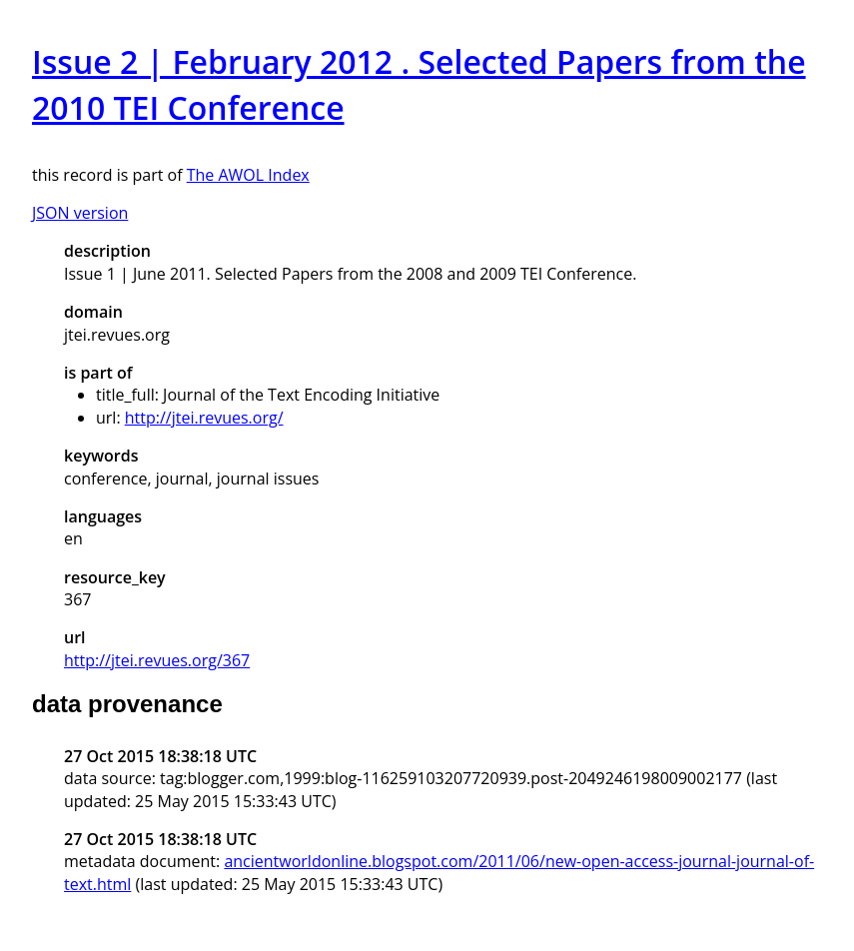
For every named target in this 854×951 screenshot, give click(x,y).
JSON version (80, 213)
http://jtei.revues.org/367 (157, 660)
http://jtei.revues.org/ (204, 418)
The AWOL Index (248, 175)
